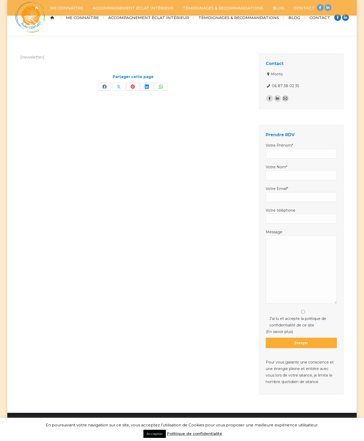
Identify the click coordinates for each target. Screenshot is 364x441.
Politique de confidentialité (194, 433)
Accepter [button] (155, 434)
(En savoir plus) (279, 344)
